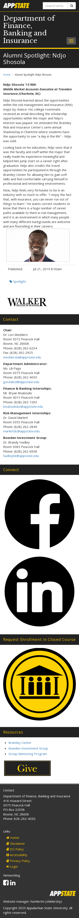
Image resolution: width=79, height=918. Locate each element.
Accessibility (16, 855)
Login (12, 866)
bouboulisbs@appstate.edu (23, 406)
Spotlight (17, 281)
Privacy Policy (18, 861)
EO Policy (15, 849)
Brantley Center (19, 742)
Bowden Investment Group (28, 748)
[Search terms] (55, 5)
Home (7, 74)
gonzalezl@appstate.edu (21, 382)
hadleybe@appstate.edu (21, 456)
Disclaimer (15, 843)
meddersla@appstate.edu (22, 357)
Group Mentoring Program (27, 754)
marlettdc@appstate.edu (21, 431)
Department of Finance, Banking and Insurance (29, 29)
